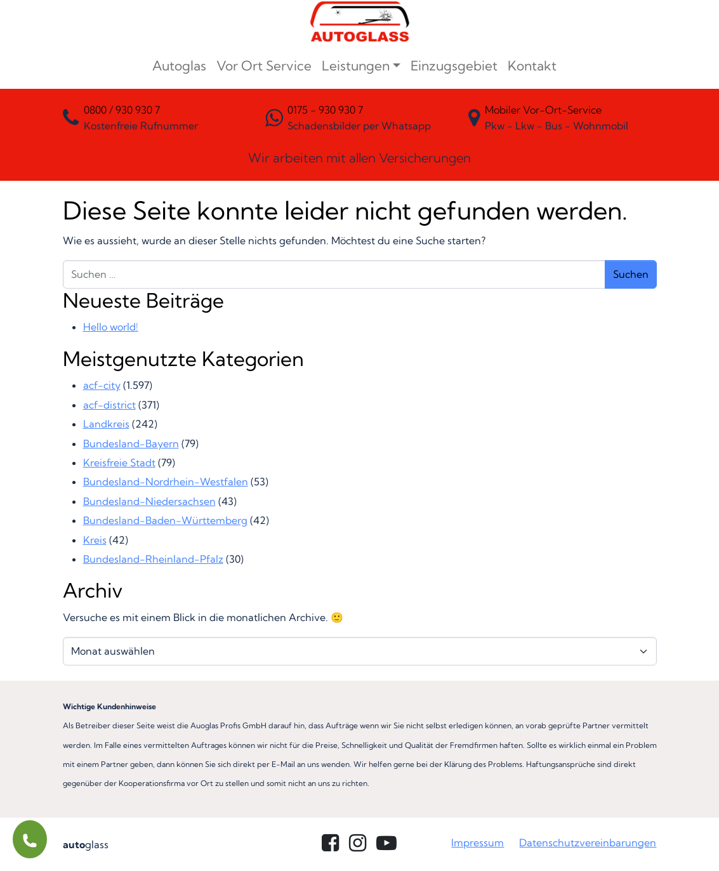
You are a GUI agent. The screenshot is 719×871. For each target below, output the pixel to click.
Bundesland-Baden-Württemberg (165, 520)
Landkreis (106, 423)
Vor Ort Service (264, 66)
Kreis (95, 540)
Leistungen (356, 66)
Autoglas (179, 66)
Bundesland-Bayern (131, 443)
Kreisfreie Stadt (119, 462)
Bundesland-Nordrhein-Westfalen (165, 481)
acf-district (109, 404)
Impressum (477, 842)
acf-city (102, 385)
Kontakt (532, 66)
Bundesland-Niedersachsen (149, 501)
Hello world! (110, 326)
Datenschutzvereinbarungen (587, 842)
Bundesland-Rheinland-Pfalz (153, 559)
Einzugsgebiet (454, 66)
